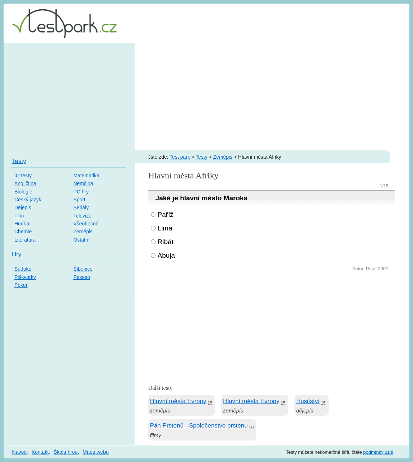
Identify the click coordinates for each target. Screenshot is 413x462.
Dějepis (22, 207)
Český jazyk (27, 199)
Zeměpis (222, 157)
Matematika (86, 175)
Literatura (25, 240)
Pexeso (81, 277)
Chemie (23, 231)
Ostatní (81, 240)
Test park (180, 157)
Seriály (81, 207)
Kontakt (40, 452)
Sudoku (22, 269)
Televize (82, 216)
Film (19, 216)
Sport (79, 199)
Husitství (308, 401)
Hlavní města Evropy (178, 401)
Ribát (165, 242)
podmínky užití (378, 452)
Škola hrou (66, 452)
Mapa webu (95, 452)
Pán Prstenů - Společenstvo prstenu (199, 425)
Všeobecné (85, 224)
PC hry (81, 192)
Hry (16, 254)
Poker (21, 285)
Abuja (166, 255)
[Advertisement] (206, 96)
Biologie (23, 192)
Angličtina (25, 183)
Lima (165, 228)
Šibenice (83, 269)
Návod (19, 452)
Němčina (83, 183)
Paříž (165, 214)
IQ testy (23, 175)
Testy (202, 157)
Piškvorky (25, 277)
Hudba (21, 224)
